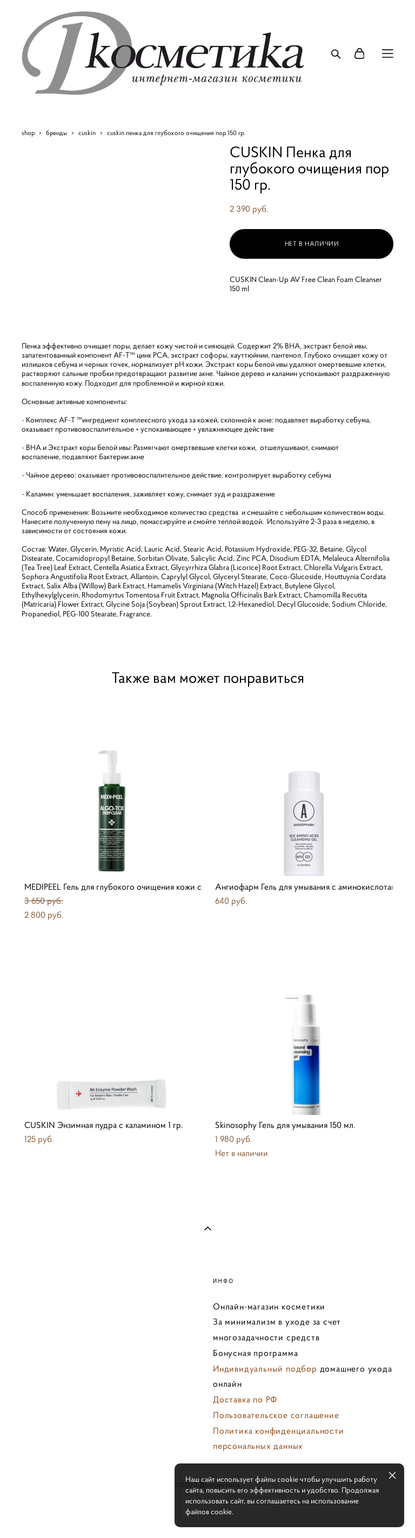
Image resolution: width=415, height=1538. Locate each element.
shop (28, 133)
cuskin (87, 133)
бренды (56, 133)
